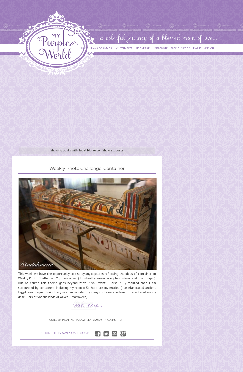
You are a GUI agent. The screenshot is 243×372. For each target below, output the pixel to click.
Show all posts (113, 150)
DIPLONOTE (161, 48)
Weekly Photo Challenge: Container (87, 168)
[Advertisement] (62, 109)
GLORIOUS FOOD (180, 48)
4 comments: (113, 319)
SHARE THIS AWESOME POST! (65, 333)
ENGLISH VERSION (203, 48)
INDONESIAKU (143, 48)
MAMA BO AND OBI (102, 48)
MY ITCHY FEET (124, 48)
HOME (84, 48)
